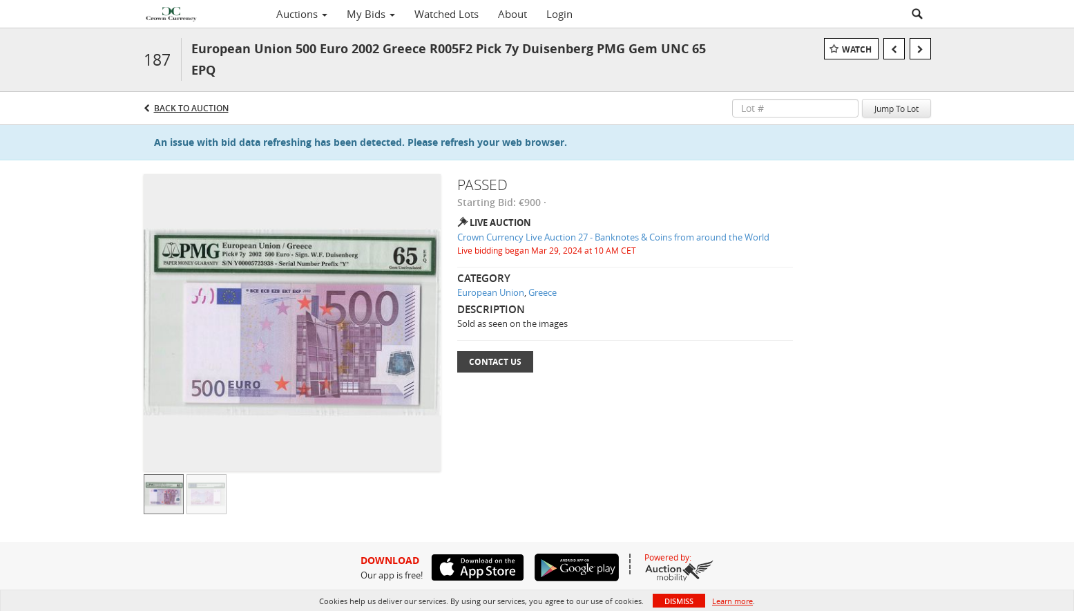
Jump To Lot (896, 108)
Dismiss (678, 601)
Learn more (732, 601)
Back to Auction (191, 108)
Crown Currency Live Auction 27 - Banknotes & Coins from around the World (613, 237)
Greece (542, 292)
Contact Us (495, 362)
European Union (490, 292)
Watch (857, 49)
